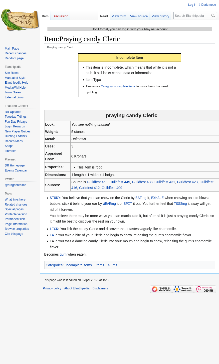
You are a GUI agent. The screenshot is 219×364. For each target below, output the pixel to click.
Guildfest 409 (112, 188)
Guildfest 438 (142, 182)
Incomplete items (78, 264)
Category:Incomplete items (118, 86)
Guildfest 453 (97, 182)
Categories (54, 264)
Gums (112, 264)
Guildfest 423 (187, 182)
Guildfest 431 (165, 182)
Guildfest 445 (119, 182)
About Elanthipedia (76, 287)
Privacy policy (52, 287)
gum (63, 253)
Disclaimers (100, 287)
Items (100, 264)
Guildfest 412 (89, 188)
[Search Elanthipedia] (195, 15)
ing (141, 198)
